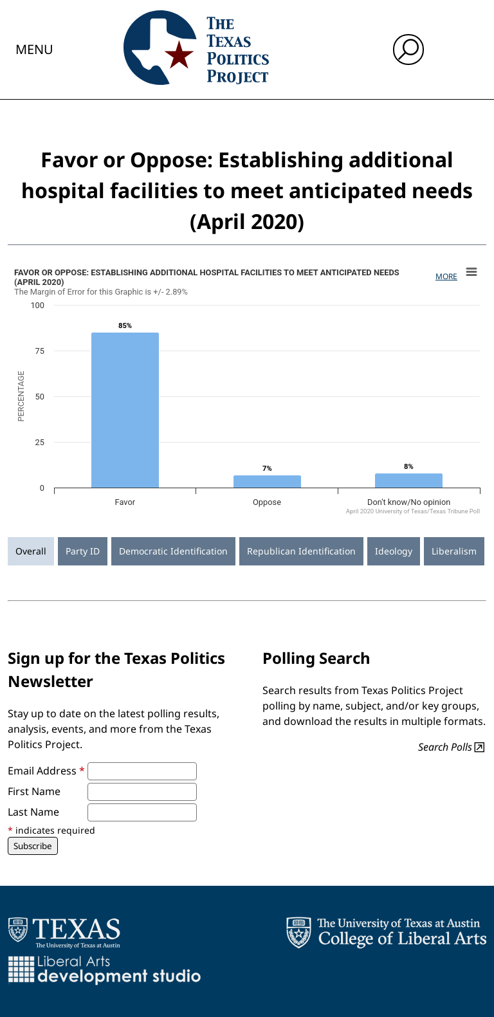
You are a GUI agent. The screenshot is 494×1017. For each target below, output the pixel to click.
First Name (34, 791)
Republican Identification (301, 551)
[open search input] (408, 49)
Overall (30, 551)
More (446, 276)
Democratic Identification (173, 551)
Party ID (83, 551)
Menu (34, 49)
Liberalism (454, 551)
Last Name (33, 812)
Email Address (46, 771)
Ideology (393, 551)
